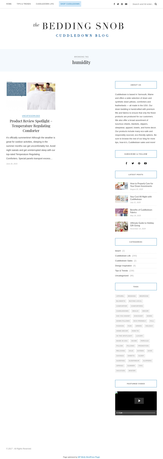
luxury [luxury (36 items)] (139, 336)
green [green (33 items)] (139, 326)
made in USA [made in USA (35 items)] (122, 341)
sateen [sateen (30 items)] (140, 351)
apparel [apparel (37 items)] (120, 296)
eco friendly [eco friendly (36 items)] (140, 321)
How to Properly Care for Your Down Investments (141, 184)
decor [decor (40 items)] (146, 311)
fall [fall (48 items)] (152, 321)
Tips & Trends (24, 4)
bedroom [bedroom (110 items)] (144, 296)
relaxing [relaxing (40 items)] (120, 351)
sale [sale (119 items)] (131, 351)
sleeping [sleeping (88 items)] (120, 360)
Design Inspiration (123, 265)
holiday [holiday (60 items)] (149, 326)
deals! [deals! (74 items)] (135, 311)
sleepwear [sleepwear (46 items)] (134, 360)
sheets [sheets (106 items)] (131, 356)
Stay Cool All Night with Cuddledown (141, 197)
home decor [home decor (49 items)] (122, 331)
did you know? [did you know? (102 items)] (123, 316)
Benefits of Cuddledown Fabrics (141, 211)
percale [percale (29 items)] (145, 341)
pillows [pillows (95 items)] (130, 346)
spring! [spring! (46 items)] (119, 365)
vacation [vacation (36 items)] (120, 370)
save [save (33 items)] (150, 351)
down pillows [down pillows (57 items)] (123, 321)
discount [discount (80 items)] (138, 316)
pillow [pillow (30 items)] (119, 346)
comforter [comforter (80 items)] (121, 306)
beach (118, 251)
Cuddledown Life (45, 4)
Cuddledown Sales (123, 260)
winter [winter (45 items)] (132, 370)
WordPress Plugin (93, 457)
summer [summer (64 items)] (131, 365)
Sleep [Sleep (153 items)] (141, 356)
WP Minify (82, 457)
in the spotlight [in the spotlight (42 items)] (124, 336)
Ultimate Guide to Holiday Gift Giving (142, 224)
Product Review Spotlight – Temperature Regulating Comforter (31, 126)
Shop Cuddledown (70, 4)
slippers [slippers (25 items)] (147, 360)
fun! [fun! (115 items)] (130, 326)
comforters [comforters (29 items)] (137, 306)
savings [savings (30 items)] (120, 356)
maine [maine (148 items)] (134, 341)
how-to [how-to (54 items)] (135, 331)
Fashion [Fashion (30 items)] (120, 326)
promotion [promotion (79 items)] (143, 346)
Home (9, 4)
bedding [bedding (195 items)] (132, 296)
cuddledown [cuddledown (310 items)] (122, 311)
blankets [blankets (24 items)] (120, 301)
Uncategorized (31, 116)
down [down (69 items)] (149, 316)
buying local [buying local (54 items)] (135, 301)
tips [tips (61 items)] (141, 365)
